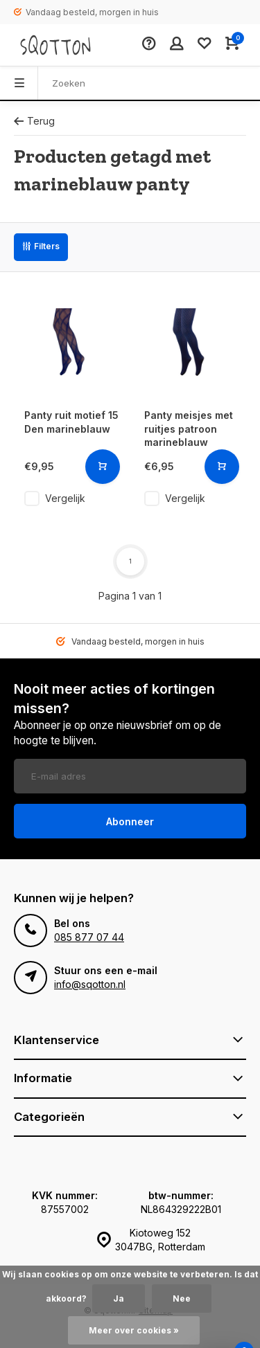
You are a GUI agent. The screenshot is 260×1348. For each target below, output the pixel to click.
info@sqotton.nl (89, 984)
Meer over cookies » (134, 1330)
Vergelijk (65, 498)
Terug (34, 121)
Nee (182, 1298)
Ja (118, 1298)
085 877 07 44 (89, 937)
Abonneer (130, 821)
